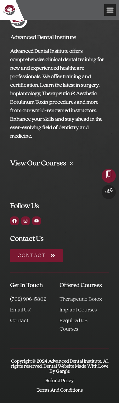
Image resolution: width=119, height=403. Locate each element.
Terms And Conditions (60, 390)
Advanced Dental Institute (43, 38)
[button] (110, 10)
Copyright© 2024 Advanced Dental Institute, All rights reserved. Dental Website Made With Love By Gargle (59, 366)
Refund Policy (59, 380)
